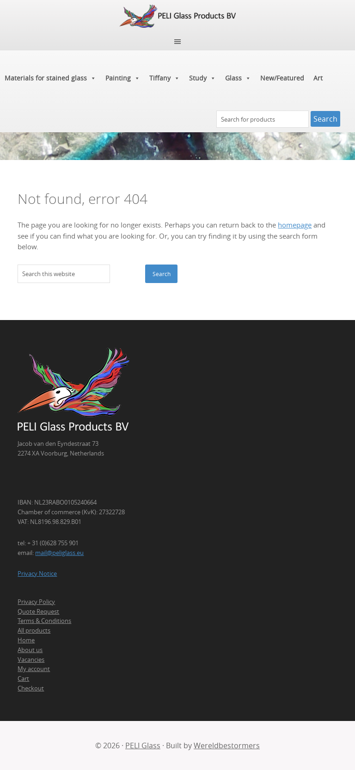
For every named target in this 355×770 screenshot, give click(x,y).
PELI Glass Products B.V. (177, 16)
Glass (238, 78)
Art (318, 78)
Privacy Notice (37, 573)
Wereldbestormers (227, 745)
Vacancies (31, 659)
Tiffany (164, 78)
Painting (122, 78)
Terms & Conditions (44, 620)
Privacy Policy (36, 602)
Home (26, 640)
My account (34, 669)
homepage (295, 225)
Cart (23, 678)
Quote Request (38, 611)
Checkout (31, 688)
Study (202, 78)
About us (30, 650)
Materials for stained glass (50, 78)
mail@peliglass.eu (59, 552)
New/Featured (282, 78)
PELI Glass (142, 745)
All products (34, 630)
